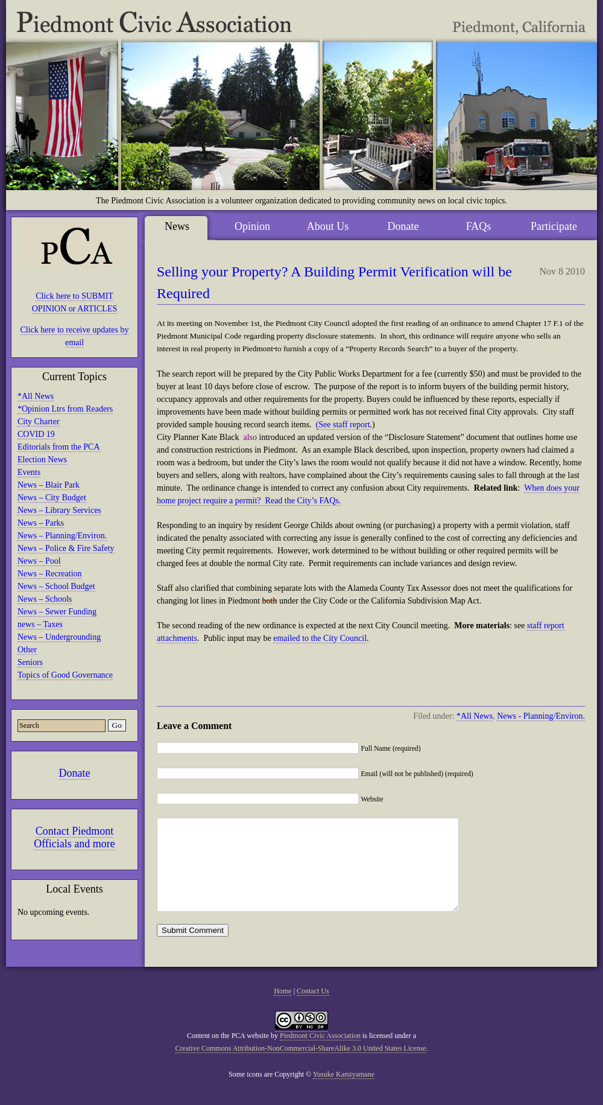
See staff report (344, 424)
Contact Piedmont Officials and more (74, 837)
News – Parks (40, 522)
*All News (35, 396)
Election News (42, 459)
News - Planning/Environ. (541, 716)
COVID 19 (36, 434)
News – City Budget (51, 497)
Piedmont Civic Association (320, 1053)
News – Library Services (59, 510)
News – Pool (39, 560)
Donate (74, 773)
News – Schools (44, 598)
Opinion (252, 226)
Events (28, 472)
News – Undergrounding (59, 637)
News (177, 226)
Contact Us (313, 1009)
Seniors (30, 662)
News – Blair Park (48, 484)
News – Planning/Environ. (62, 535)
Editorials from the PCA (58, 446)
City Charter (38, 421)
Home (282, 1009)
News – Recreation (49, 573)
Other (27, 649)
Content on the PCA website (228, 1053)
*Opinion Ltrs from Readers (65, 408)
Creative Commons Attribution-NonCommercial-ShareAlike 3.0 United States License (300, 1066)
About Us (328, 226)
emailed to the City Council (320, 638)
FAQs (478, 226)
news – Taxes (40, 624)
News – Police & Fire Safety (66, 548)
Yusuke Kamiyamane (343, 1092)
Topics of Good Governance (65, 675)
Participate (554, 226)
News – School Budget (56, 586)
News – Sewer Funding (56, 611)
